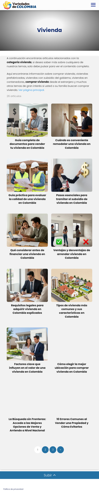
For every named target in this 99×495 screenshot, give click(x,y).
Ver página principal (31, 90)
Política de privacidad (13, 489)
